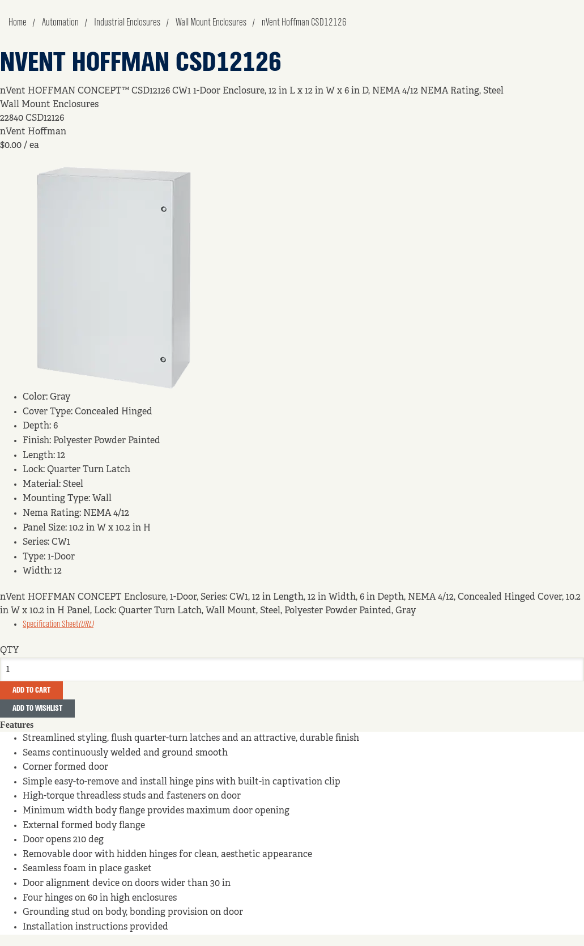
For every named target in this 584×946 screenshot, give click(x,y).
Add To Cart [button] (31, 690)
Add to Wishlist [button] (37, 708)
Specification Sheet (58, 624)
